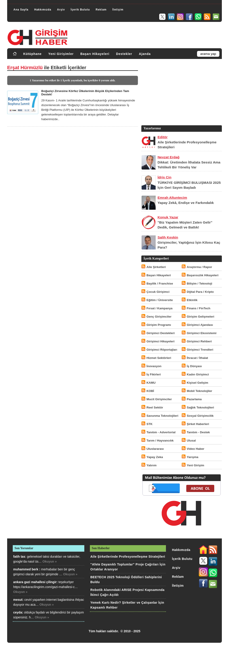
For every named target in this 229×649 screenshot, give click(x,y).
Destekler (124, 54)
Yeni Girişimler (61, 54)
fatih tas (19, 556)
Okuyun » (49, 561)
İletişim (117, 9)
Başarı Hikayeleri (94, 54)
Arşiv (61, 9)
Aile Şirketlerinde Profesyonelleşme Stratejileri (127, 556)
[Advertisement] (181, 93)
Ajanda (145, 54)
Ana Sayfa (20, 9)
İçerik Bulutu (80, 9)
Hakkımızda (42, 9)
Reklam (101, 9)
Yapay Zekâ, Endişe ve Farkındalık (185, 203)
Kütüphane (32, 54)
